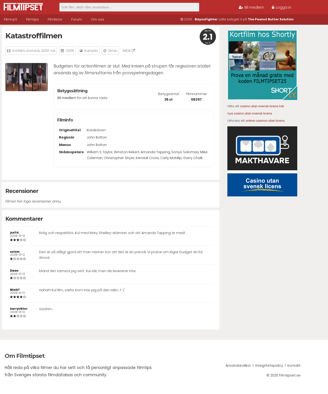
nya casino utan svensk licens (249, 113)
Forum (76, 19)
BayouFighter (206, 19)
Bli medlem (251, 7)
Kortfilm (19, 50)
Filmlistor (55, 19)
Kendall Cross (147, 158)
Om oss (97, 19)
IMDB (129, 50)
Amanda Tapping (155, 152)
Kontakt (294, 365)
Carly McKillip (171, 158)
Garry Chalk (193, 158)
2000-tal (48, 50)
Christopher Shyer (119, 158)
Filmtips (32, 19)
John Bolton (97, 137)
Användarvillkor (238, 365)
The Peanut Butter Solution (271, 19)
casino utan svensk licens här (262, 106)
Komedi (33, 50)
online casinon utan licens (265, 120)
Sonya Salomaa (185, 152)
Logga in (281, 7)
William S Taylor (100, 152)
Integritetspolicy (269, 365)
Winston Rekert (126, 152)
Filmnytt (10, 19)
